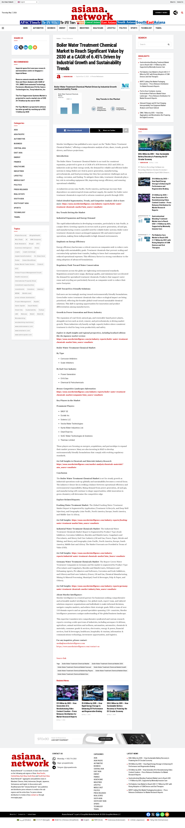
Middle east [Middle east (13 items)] (26, 293)
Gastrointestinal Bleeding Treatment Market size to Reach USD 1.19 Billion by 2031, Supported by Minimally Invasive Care (154, 64)
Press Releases (67, 38)
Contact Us (180, 2)
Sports (134, 28)
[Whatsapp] (30, 47)
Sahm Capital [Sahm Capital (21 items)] (20, 306)
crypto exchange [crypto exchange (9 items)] (29, 252)
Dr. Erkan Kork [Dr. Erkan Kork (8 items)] (39, 256)
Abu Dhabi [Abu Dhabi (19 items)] (19, 239)
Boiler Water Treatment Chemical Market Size (73, 674)
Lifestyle (111, 28)
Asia (16, 130)
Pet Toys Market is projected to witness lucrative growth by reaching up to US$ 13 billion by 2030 (31, 109)
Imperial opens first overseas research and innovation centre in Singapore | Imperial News (30, 70)
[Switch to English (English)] (85, 820)
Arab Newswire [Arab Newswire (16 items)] (20, 244)
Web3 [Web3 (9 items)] (32, 314)
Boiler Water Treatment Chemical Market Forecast (74, 667)
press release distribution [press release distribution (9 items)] (25, 297)
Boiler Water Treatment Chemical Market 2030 (107, 664)
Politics (123, 28)
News (25, 28)
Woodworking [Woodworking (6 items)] (20, 318)
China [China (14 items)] (37, 248)
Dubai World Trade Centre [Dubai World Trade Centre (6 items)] (24, 264)
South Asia (19, 199)
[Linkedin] (26, 47)
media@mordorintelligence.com (71, 643)
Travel (159, 28)
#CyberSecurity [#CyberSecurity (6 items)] (20, 235)
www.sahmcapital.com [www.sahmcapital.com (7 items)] (23, 335)
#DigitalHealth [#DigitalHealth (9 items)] (35, 235)
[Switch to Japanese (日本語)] (136, 820)
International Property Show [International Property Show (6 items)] (25, 281)
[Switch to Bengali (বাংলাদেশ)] (41, 820)
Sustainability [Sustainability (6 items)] (31, 310)
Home (59, 38)
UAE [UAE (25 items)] (16, 314)
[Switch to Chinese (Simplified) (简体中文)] (65, 820)
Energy (62, 28)
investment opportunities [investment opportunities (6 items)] (24, 285)
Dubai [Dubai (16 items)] (17, 260)
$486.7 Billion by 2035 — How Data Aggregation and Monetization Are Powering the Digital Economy (155, 115)
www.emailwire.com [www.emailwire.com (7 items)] (22, 330)
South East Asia (21, 203)
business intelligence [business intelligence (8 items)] (23, 248)
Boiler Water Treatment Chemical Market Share (111, 671)
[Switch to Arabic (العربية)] (24, 820)
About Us (173, 2)
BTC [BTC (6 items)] (38, 244)
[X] (21, 47)
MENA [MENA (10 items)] (17, 293)
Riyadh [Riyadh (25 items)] (36, 301)
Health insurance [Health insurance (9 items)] (21, 277)
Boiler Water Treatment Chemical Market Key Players (75, 671)
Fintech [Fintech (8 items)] (40, 264)
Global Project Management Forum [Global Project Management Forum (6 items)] (28, 272)
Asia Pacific (19, 134)
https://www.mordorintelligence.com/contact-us (78, 646)
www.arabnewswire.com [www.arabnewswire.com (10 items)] (24, 326)
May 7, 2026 (61, 720)
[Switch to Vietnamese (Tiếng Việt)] (157, 820)
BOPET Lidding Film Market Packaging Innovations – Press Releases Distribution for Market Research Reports (154, 84)
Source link (61, 658)
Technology (146, 28)
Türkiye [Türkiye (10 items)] (41, 310)
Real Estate (19, 194)
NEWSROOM (68, 76)
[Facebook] (16, 47)
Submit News (161, 12)
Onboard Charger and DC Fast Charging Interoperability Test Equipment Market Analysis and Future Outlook (153, 105)
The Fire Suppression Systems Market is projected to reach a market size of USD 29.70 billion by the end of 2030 (31, 98)
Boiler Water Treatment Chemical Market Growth (110, 667)
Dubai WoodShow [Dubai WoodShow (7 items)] (29, 260)
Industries (84, 28)
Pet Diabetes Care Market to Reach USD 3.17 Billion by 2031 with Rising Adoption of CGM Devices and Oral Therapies (155, 74)
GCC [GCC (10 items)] (16, 268)
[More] (175, 13)
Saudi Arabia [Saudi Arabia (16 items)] (32, 306)
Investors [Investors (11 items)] (30, 289)
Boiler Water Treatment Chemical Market (75, 664)
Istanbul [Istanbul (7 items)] (40, 289)
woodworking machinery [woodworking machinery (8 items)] (24, 322)
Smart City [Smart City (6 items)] (19, 310)
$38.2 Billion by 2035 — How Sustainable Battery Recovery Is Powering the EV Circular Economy (153, 157)
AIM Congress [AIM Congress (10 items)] (35, 239)
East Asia (18, 153)
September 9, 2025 (82, 76)
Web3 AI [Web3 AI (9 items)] (40, 314)
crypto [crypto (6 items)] (17, 252)
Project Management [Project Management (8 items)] (23, 301)
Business (51, 28)
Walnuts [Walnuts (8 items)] (24, 314)
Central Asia (20, 148)
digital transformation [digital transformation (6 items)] (23, 256)
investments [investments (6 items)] (19, 289)
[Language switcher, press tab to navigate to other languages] (27, 2)
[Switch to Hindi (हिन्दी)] (97, 820)
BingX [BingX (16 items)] (31, 244)
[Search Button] (168, 44)
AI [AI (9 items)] (26, 239)
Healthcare (98, 28)
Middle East (19, 180)
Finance (72, 28)
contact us (34, 795)
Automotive (38, 28)
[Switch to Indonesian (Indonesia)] (115, 820)
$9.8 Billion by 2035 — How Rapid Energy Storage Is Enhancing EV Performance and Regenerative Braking (161, 184)
